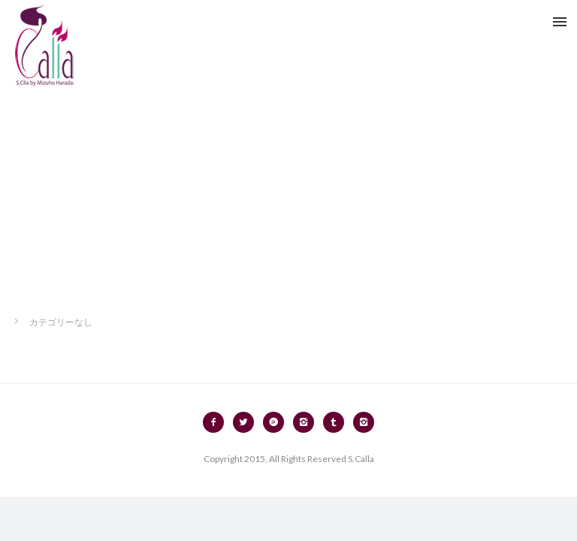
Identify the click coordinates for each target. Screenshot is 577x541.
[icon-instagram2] (307, 422)
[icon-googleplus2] (277, 422)
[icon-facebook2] (217, 422)
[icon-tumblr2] (337, 422)
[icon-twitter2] (247, 422)
